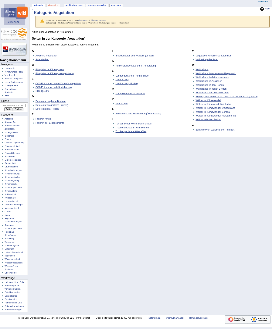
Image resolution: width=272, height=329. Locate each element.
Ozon (7, 215)
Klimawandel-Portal (14, 72)
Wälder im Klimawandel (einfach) (213, 104)
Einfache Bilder (12, 149)
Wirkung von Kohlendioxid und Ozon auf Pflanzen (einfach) (227, 96)
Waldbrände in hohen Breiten (211, 89)
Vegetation (10, 256)
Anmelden (263, 1)
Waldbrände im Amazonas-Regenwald (216, 73)
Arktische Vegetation (46, 55)
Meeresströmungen (14, 204)
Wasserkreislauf (12, 259)
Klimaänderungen (13, 170)
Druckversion (11, 299)
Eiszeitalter (10, 156)
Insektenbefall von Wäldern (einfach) (135, 55)
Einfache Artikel (12, 146)
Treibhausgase (12, 245)
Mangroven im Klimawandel (130, 93)
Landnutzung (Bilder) (127, 83)
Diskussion (94, 20)
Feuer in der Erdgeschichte (50, 123)
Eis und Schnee (12, 153)
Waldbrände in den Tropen (210, 85)
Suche (5, 100)
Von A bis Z (10, 75)
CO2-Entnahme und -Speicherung (54, 87)
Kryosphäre (10, 198)
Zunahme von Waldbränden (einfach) (215, 129)
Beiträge (103, 20)
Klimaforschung (12, 174)
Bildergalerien (11, 132)
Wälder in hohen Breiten (208, 119)
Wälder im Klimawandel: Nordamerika (216, 115)
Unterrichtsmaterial (14, 252)
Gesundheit (10, 163)
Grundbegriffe (11, 167)
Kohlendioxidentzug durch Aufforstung (136, 65)
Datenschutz (154, 318)
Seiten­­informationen (14, 306)
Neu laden (116, 5)
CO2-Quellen (42, 91)
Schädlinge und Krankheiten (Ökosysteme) (138, 113)
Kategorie (38, 5)
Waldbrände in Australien (209, 81)
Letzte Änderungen (14, 82)
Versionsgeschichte (97, 5)
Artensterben (42, 59)
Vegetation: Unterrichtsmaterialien (213, 55)
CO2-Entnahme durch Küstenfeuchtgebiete (58, 83)
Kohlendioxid (11, 194)
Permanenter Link (13, 303)
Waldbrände (202, 69)
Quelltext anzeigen (74, 5)
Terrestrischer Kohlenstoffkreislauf (134, 123)
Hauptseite (10, 68)
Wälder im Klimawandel (208, 100)
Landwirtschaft (12, 201)
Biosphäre (9, 136)
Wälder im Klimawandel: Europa (213, 112)
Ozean (8, 211)
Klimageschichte (12, 177)
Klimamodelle (11, 184)
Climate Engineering (14, 142)
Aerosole (9, 119)
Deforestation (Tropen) (48, 109)
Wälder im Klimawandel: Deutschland (215, 108)
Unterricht (9, 249)
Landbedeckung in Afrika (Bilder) (133, 75)
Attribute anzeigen (13, 309)
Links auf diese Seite (15, 282)
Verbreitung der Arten (207, 59)
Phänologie (122, 103)
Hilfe (264, 9)
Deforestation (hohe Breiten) (51, 101)
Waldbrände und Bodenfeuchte (212, 92)
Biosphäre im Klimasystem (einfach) (55, 73)
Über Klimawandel (175, 318)
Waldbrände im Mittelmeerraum (212, 77)
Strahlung (9, 238)
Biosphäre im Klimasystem (50, 69)
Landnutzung (122, 79)
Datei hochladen (12, 292)
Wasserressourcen (13, 263)
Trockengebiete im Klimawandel (132, 127)
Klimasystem (11, 191)
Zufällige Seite (11, 85)
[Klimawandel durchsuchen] (14, 105)
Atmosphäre (10, 122)
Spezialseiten (11, 296)
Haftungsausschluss (199, 318)
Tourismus (9, 242)
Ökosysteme (11, 273)
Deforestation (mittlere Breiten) (52, 105)
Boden (8, 139)
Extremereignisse (13, 160)
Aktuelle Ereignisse (14, 78)
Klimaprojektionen (13, 187)
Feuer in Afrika (43, 119)
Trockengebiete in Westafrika (131, 131)
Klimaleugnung (12, 180)
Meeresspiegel (12, 208)
